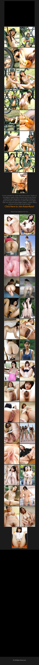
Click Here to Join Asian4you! (19, 206)
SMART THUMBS (23, 548)
